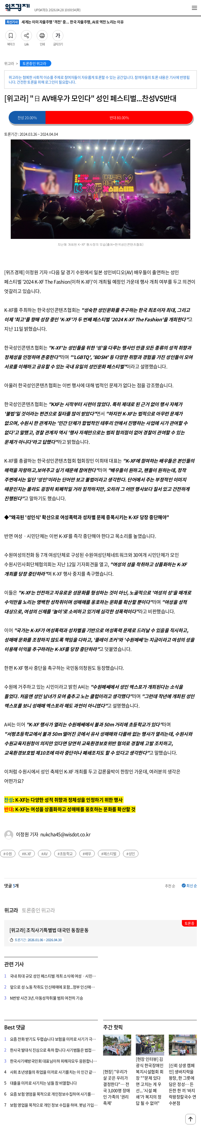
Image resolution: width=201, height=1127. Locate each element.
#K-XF (26, 853)
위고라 (9, 63)
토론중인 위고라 (34, 63)
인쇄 (42, 34)
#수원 (7, 853)
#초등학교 (65, 853)
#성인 (130, 853)
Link (26, 34)
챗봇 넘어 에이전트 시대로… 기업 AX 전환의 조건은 (50, 21)
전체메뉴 (194, 8)
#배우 (87, 853)
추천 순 (170, 885)
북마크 (10, 34)
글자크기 (57, 34)
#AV (44, 853)
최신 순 (191, 885)
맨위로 (190, 1119)
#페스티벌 (108, 853)
